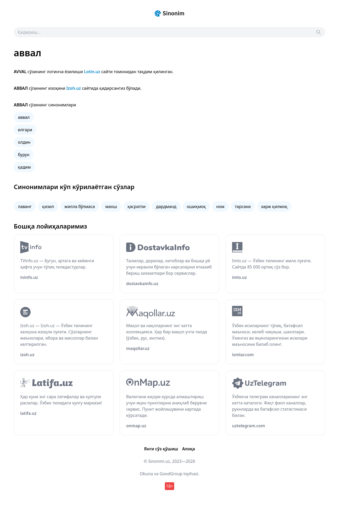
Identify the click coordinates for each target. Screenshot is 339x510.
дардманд (166, 206)
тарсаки (243, 206)
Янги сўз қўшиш (161, 449)
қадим (24, 167)
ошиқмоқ (196, 206)
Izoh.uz (73, 88)
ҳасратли (136, 206)
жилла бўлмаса (79, 206)
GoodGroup (171, 474)
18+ (169, 486)
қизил (48, 206)
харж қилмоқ (274, 206)
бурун (23, 154)
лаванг (25, 206)
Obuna (146, 474)
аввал (24, 117)
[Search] (318, 32)
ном (220, 206)
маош (111, 206)
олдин (24, 142)
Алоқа (188, 449)
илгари (25, 130)
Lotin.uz (92, 71)
